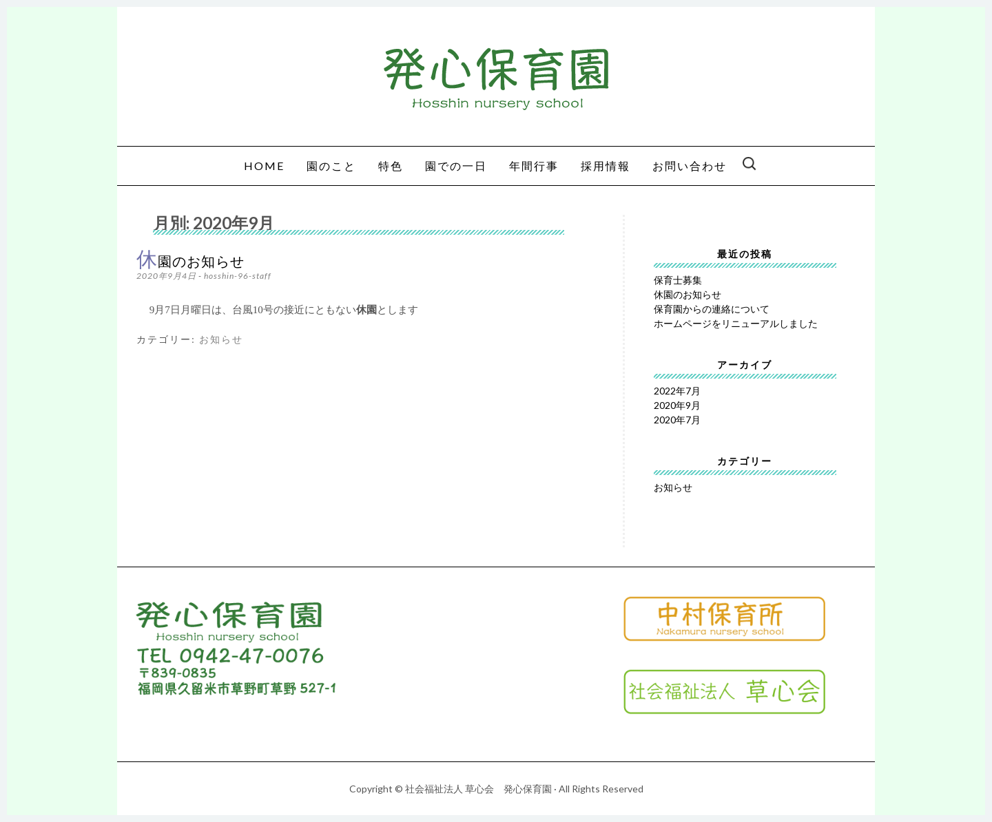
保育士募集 (678, 280)
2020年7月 (677, 419)
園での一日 (456, 165)
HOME (264, 165)
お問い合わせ (689, 165)
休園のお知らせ (190, 261)
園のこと (331, 165)
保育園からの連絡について (711, 309)
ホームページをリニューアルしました (736, 323)
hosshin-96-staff (237, 276)
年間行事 (534, 165)
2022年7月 (677, 391)
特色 (390, 165)
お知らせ (221, 340)
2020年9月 (677, 405)
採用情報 (605, 165)
